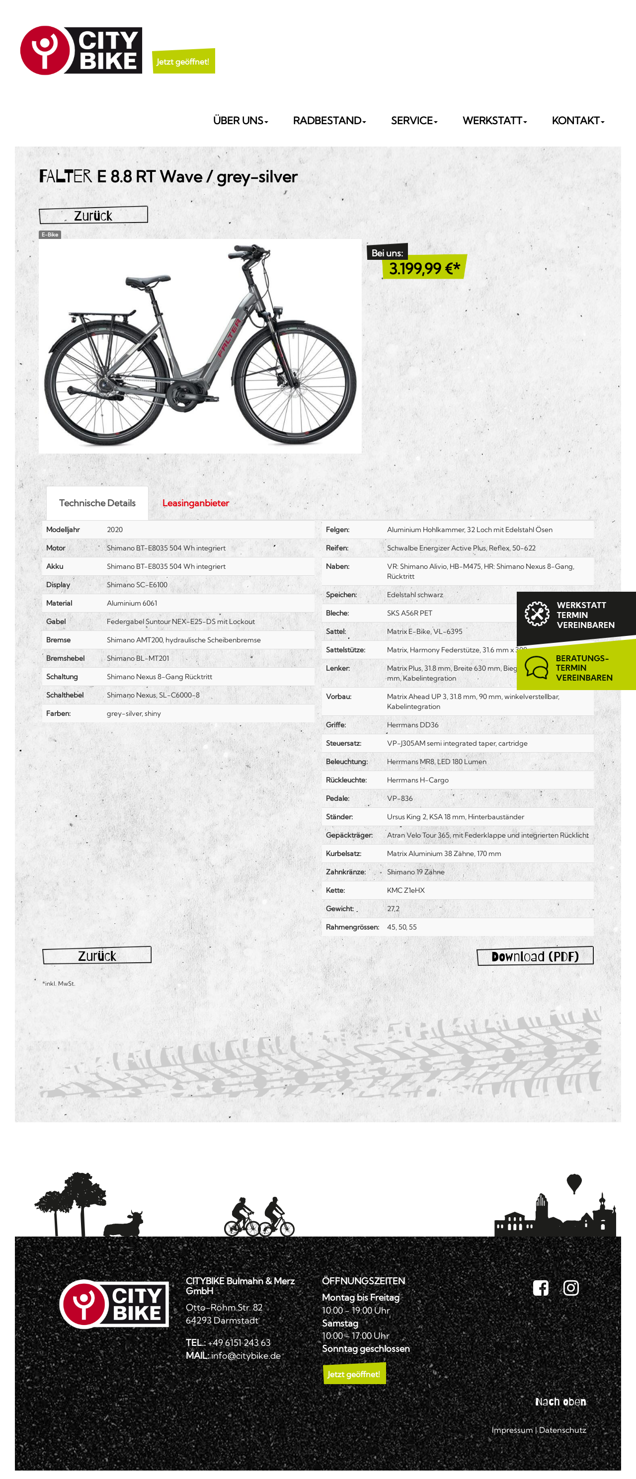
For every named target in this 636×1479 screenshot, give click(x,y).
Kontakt (578, 120)
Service (414, 120)
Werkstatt (495, 120)
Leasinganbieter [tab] (195, 503)
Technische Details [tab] (97, 503)
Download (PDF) (535, 956)
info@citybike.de (246, 1355)
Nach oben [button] (560, 1401)
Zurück (93, 216)
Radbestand (329, 120)
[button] (183, 49)
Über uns (240, 120)
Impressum (512, 1430)
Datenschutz (562, 1430)
